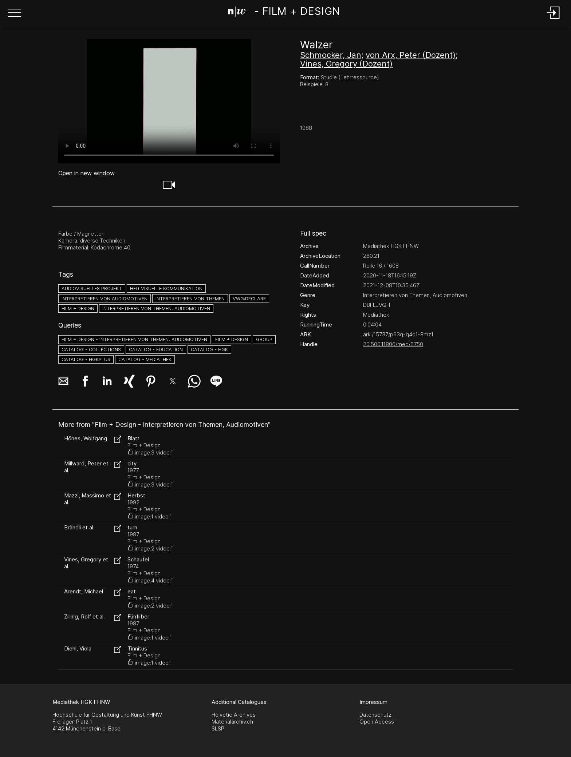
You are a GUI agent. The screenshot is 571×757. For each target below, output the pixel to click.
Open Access (376, 721)
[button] (14, 13)
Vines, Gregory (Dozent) (346, 63)
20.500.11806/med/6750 (393, 344)
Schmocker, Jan (330, 55)
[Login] (553, 19)
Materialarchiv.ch (232, 721)
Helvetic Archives (234, 714)
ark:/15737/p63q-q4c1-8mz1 (398, 334)
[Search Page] (284, 12)
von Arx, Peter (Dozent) (411, 55)
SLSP (218, 728)
